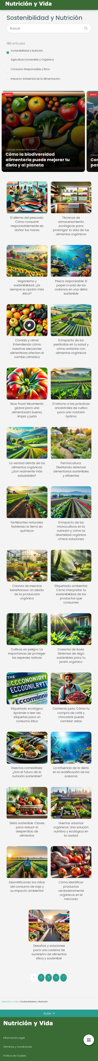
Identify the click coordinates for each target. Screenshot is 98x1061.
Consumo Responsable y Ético (28, 69)
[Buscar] (84, 27)
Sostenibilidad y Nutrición (25, 51)
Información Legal (14, 1038)
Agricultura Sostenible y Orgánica (30, 60)
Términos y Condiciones (17, 1046)
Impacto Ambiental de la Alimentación (33, 79)
